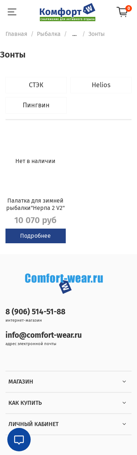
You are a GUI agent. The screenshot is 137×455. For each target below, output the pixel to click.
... (74, 34)
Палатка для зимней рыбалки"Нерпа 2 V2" (35, 204)
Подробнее (35, 235)
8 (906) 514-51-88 (35, 312)
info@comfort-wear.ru (43, 335)
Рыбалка (49, 33)
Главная (16, 33)
